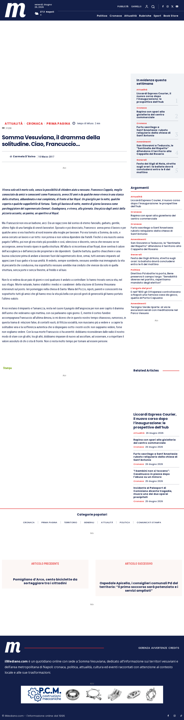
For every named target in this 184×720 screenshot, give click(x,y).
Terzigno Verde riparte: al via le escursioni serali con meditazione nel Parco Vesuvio (154, 310)
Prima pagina (58, 123)
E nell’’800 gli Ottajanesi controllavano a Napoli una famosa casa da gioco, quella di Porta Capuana (156, 295)
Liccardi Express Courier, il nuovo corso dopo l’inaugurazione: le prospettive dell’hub (154, 98)
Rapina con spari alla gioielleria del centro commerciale (151, 114)
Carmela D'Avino (24, 156)
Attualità (14, 123)
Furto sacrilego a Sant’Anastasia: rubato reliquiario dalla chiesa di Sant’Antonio (154, 131)
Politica (135, 270)
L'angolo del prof (141, 288)
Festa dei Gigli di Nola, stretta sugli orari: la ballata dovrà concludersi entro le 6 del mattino (156, 168)
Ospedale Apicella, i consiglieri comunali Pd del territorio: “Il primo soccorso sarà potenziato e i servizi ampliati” (138, 586)
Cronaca (35, 123)
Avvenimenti (143, 142)
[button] (153, 7)
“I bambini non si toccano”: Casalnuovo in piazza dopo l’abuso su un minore (151, 473)
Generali (141, 160)
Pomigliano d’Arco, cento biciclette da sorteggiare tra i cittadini (45, 581)
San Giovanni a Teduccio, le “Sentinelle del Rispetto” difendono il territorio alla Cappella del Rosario (155, 150)
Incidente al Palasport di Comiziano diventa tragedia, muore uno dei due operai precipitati (152, 492)
